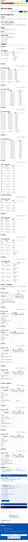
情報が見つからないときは (7, 520)
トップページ (6, 5)
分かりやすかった (5, 489)
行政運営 (13, 5)
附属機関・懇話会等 (21, 5)
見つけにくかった (5, 498)
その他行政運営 (16, 5)
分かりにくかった (5, 492)
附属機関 (26, 5)
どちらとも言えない (5, 496)
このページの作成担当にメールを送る (8, 481)
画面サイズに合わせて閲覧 (20, 48)
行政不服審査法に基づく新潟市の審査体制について (9, 33)
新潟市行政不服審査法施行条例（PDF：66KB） (8, 29)
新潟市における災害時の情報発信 (5, 509)
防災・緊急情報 (4, 3)
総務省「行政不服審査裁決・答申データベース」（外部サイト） (11, 469)
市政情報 (9, 5)
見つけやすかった (5, 495)
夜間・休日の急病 (17, 3)
